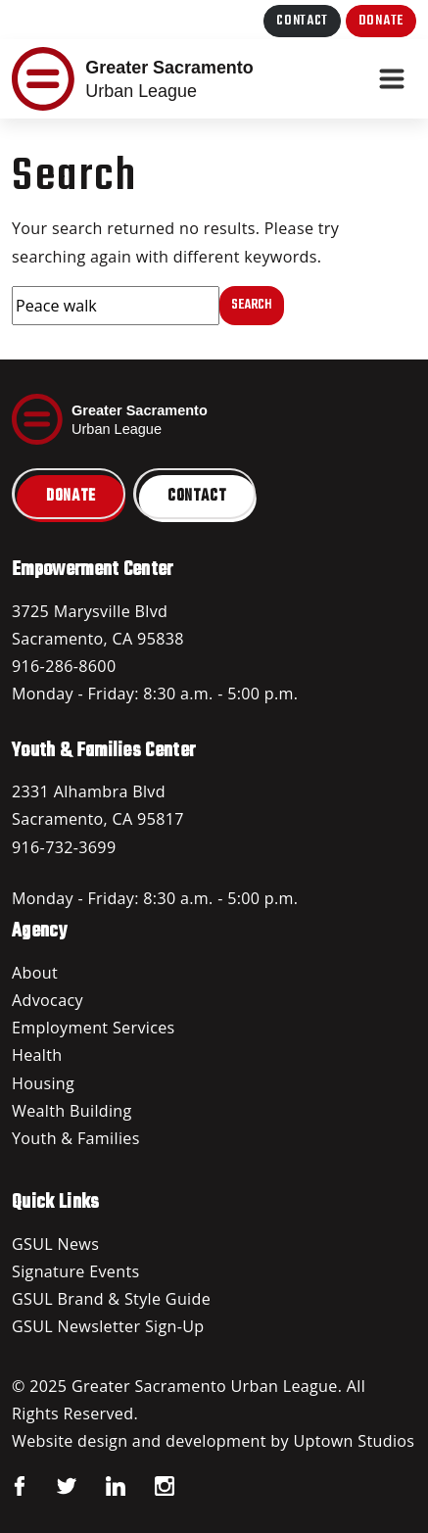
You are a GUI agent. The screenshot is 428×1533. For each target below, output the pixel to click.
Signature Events (76, 1271)
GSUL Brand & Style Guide (111, 1299)
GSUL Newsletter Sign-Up (108, 1326)
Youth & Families (76, 1138)
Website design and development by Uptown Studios (213, 1441)
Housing (43, 1083)
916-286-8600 (64, 666)
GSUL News (55, 1244)
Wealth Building (72, 1111)
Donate (381, 21)
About (35, 972)
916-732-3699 (64, 847)
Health (37, 1055)
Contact (302, 21)
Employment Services (93, 1027)
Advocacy (47, 1000)
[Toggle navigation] (391, 79)
